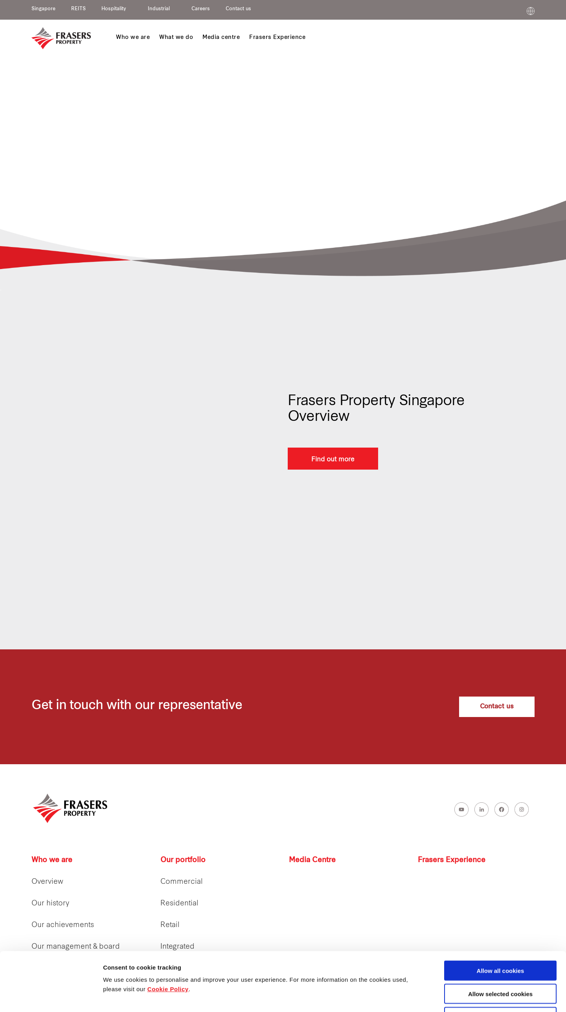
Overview (47, 882)
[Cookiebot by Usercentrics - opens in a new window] (51, 997)
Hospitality (113, 9)
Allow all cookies (500, 915)
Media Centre (312, 860)
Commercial (181, 882)
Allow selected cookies (500, 938)
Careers (200, 9)
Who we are (51, 860)
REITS (78, 9)
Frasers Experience (451, 860)
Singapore (43, 9)
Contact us (238, 9)
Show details (412, 997)
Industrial (159, 9)
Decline (500, 962)
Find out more (333, 458)
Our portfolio (183, 860)
